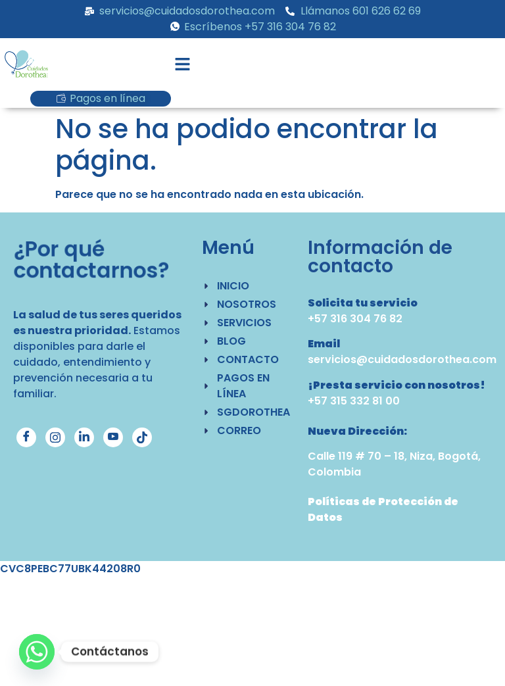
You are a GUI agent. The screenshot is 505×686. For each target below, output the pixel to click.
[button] (183, 65)
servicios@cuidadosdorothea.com (402, 359)
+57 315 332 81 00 (354, 400)
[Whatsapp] (37, 652)
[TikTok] (142, 437)
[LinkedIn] (84, 437)
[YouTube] (113, 437)
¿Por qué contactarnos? (91, 259)
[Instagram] (55, 437)
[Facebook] (26, 437)
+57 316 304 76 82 (355, 318)
